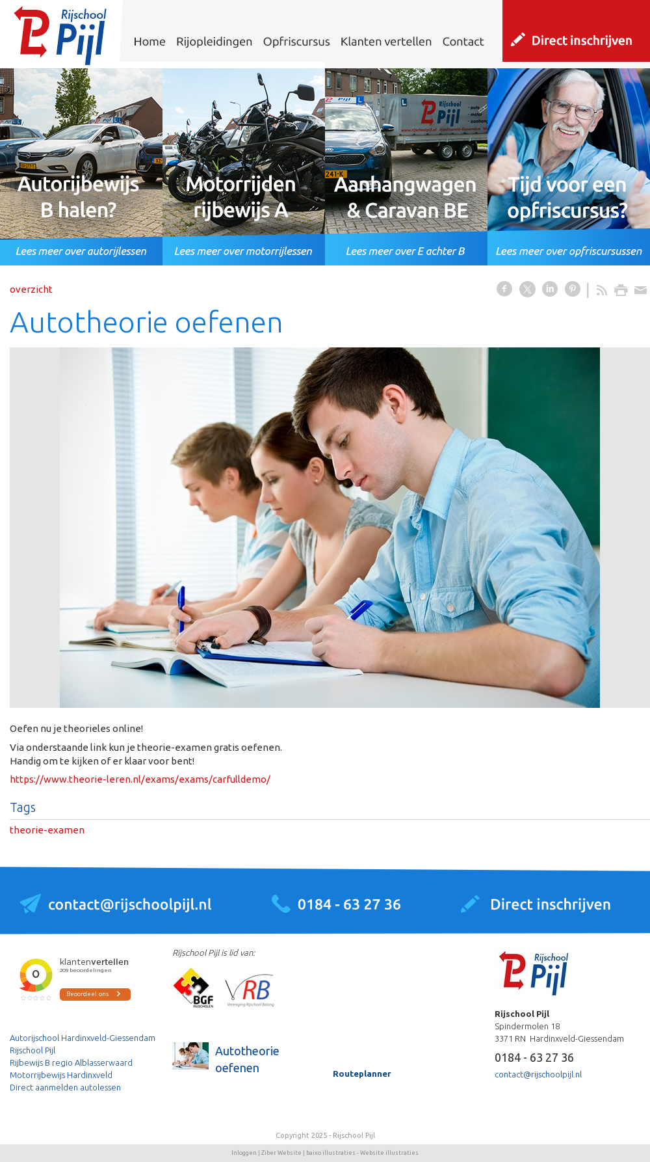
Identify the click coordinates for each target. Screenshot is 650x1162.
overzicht (31, 289)
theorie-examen (47, 829)
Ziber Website (281, 1153)
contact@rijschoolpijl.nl (538, 1074)
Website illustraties (389, 1153)
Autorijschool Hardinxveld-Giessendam (82, 1037)
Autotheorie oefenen (247, 1059)
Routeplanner (362, 1073)
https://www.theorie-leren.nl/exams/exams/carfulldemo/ (140, 779)
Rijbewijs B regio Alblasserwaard (71, 1062)
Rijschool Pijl (32, 1050)
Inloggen (244, 1153)
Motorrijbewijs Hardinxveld (61, 1074)
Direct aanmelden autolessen (65, 1087)
